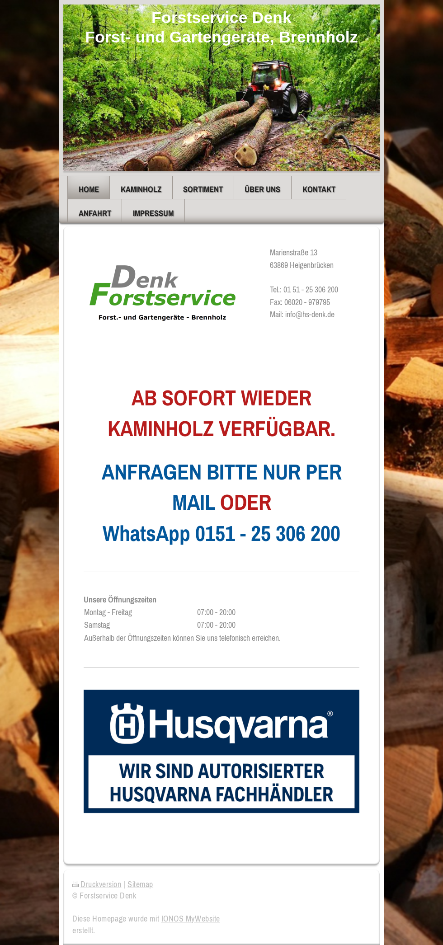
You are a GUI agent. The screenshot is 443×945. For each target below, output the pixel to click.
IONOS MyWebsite (190, 918)
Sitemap (140, 884)
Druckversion (97, 884)
